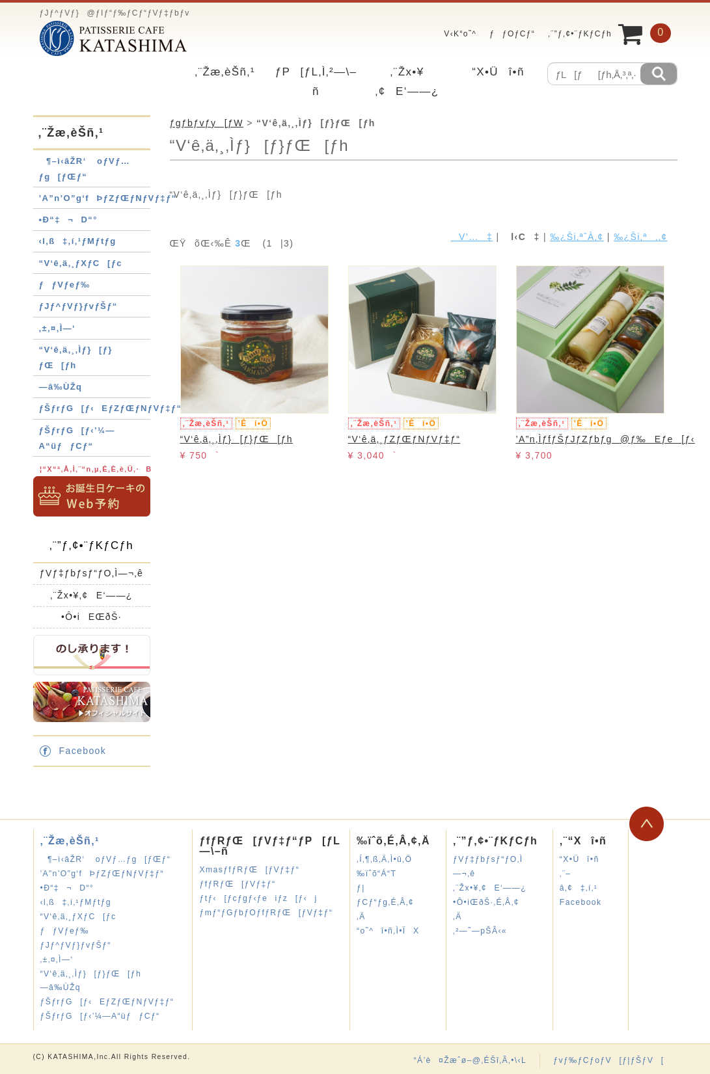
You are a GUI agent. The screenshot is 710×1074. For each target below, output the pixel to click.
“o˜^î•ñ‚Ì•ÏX (388, 930)
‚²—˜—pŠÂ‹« (480, 930)
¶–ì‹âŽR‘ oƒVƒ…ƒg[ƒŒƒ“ (105, 859)
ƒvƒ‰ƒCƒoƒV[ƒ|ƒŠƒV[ (608, 1060)
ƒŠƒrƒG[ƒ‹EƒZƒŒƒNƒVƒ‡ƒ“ (110, 408)
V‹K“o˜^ (457, 33)
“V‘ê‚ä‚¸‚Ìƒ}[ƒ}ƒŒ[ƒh (236, 439)
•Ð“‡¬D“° (68, 219)
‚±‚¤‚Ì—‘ (57, 328)
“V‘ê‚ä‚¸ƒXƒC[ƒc (81, 263)
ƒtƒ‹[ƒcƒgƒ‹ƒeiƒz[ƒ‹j (258, 898)
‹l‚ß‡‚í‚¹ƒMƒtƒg (77, 241)
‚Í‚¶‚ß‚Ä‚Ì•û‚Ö (384, 859)
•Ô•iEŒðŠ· (91, 616)
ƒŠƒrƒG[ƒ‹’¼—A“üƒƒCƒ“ (100, 1016)
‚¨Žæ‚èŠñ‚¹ (224, 72)
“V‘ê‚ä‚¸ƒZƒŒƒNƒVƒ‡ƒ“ (404, 439)
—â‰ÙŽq (61, 387)
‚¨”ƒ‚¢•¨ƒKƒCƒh (580, 33)
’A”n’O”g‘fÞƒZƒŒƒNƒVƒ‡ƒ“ (108, 198)
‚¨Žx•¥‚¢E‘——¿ (91, 595)
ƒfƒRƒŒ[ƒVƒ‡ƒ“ (237, 884)
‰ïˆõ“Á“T (376, 873)
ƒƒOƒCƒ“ (512, 33)
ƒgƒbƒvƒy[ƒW (206, 123)
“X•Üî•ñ (498, 72)
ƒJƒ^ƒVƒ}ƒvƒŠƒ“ (78, 306)
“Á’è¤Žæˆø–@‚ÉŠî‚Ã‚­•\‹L (469, 1060)
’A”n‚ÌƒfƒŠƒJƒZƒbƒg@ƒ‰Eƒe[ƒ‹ (605, 439)
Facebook (83, 750)
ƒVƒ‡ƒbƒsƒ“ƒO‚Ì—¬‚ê (91, 573)
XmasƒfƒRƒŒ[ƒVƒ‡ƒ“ (249, 869)
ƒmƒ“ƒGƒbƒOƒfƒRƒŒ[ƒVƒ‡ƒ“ (266, 912)
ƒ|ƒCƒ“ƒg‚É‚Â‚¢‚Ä (385, 902)
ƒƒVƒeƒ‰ (64, 284)
